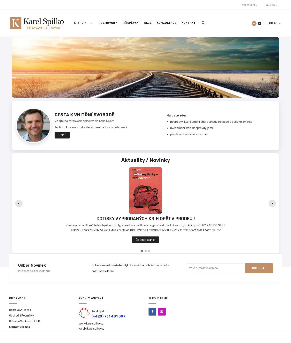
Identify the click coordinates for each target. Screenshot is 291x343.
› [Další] (272, 203)
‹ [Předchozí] (19, 203)
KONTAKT (189, 23)
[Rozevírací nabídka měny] (272, 5)
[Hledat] (203, 23)
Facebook (152, 312)
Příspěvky (130, 23)
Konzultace (167, 23)
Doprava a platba (20, 310)
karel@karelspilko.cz (91, 328)
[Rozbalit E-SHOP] (91, 23)
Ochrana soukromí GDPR (24, 321)
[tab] (142, 251)
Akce (148, 23)
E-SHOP (80, 23)
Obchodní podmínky (21, 315)
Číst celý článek (145, 240)
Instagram (162, 312)
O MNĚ (62, 135)
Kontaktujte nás (19, 327)
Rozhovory (108, 23)
